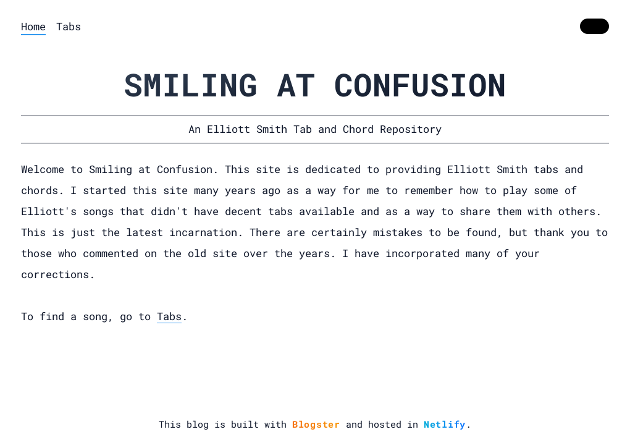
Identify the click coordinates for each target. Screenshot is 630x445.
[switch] (594, 27)
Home (33, 26)
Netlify (445, 424)
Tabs (68, 26)
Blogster (316, 424)
